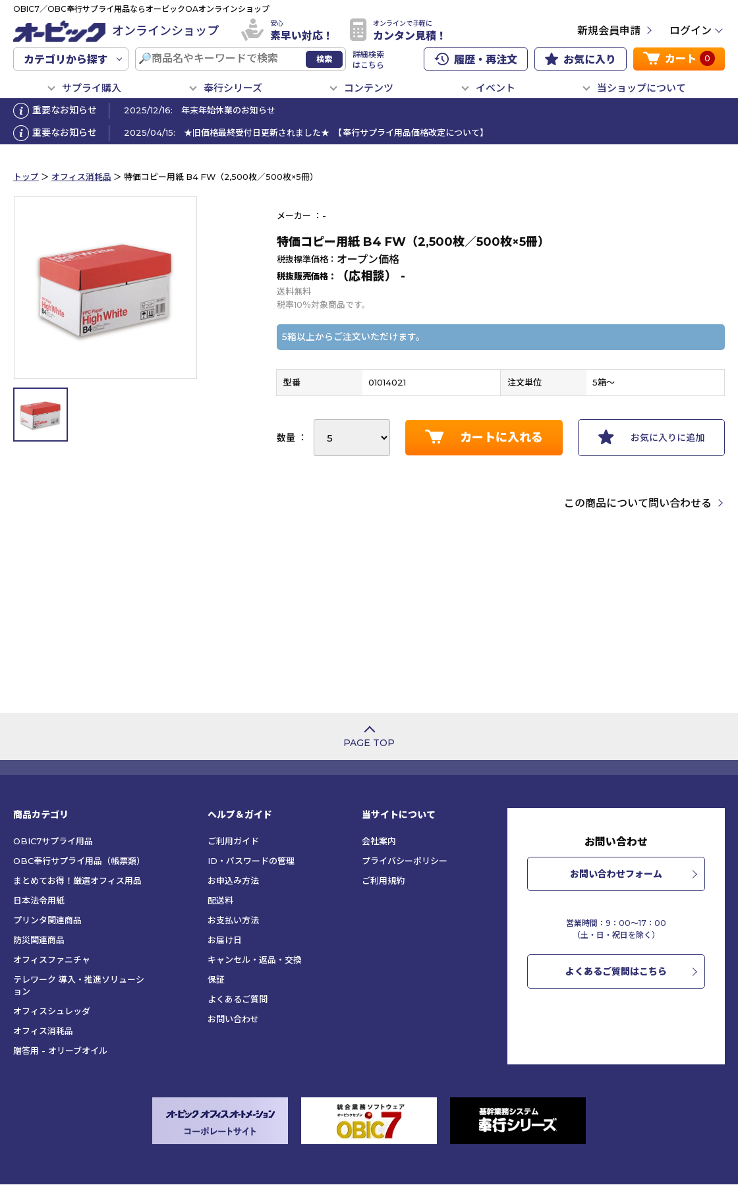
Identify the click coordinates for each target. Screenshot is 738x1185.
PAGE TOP (369, 743)
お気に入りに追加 (651, 437)
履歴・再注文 (475, 59)
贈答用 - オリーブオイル (60, 1050)
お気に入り (580, 59)
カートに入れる (484, 437)
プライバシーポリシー (404, 860)
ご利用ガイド (233, 841)
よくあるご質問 (238, 999)
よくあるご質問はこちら (616, 971)
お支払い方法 (233, 920)
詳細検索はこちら (368, 59)
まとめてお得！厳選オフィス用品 (77, 880)
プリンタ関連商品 (47, 920)
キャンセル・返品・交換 (255, 959)
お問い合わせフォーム (616, 874)
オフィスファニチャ (51, 959)
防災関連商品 (39, 940)
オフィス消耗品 (81, 177)
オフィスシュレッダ (51, 1011)
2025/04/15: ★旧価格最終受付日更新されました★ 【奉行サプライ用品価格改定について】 (306, 132)
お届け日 (225, 940)
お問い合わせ (233, 1019)
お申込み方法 (233, 880)
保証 (216, 979)
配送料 (220, 900)
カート (679, 58)
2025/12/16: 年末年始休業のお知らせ (199, 110)
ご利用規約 (383, 880)
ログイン (690, 30)
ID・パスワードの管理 (251, 860)
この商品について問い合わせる (638, 503)
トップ (26, 177)
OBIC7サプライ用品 (53, 841)
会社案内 (379, 841)
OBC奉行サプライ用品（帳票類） (79, 860)
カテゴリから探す (66, 59)
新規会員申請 (608, 30)
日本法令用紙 (39, 900)
